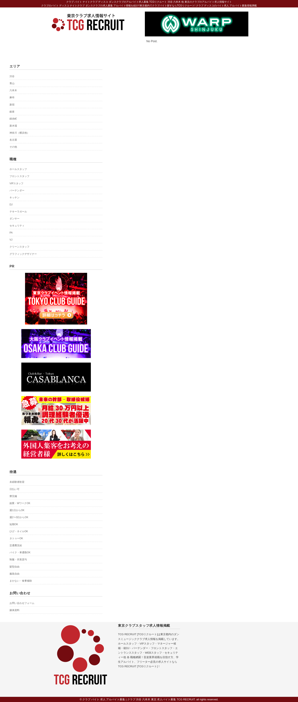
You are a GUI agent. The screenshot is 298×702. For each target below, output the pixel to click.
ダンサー (14, 218)
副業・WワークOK (20, 503)
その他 (13, 146)
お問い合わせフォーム (22, 603)
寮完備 (13, 496)
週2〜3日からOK (19, 517)
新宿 (12, 104)
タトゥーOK (16, 538)
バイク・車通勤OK (20, 552)
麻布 (12, 97)
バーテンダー (17, 190)
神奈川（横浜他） (19, 132)
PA (11, 232)
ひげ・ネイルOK (19, 531)
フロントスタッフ (19, 176)
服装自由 (14, 573)
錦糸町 (13, 118)
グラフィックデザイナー (23, 254)
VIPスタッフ (16, 183)
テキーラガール (18, 211)
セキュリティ (17, 225)
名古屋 (13, 139)
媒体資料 (14, 610)
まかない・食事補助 (21, 580)
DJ (11, 204)
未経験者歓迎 (17, 481)
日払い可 (14, 489)
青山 (12, 83)
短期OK (14, 524)
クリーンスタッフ (19, 246)
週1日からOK (17, 510)
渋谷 (12, 76)
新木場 (13, 125)
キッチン (14, 197)
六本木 (13, 90)
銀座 (12, 111)
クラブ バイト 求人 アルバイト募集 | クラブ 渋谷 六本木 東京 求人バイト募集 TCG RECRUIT (138, 699)
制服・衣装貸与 (18, 559)
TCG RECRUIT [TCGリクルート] (138, 634)
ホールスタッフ (18, 169)
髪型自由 (14, 566)
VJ (11, 239)
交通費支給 (16, 545)
